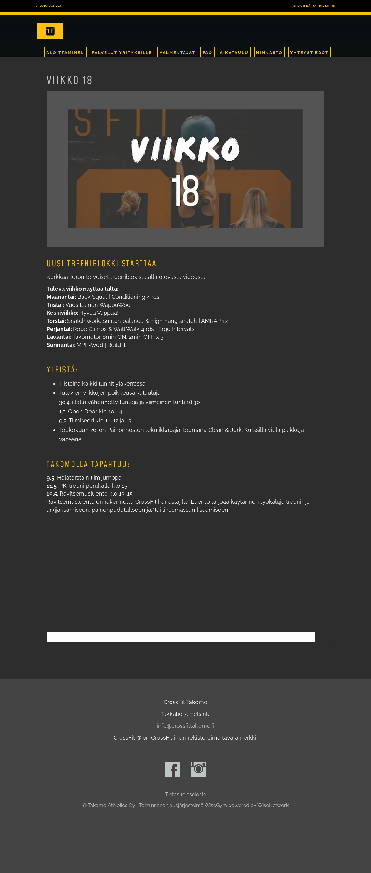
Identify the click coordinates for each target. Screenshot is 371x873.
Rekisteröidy (304, 6)
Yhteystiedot (309, 52)
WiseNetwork (273, 805)
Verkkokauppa (48, 6)
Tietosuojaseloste (185, 794)
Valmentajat (177, 52)
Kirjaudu (327, 6)
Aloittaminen (65, 52)
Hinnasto (269, 52)
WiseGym (216, 805)
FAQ (207, 52)
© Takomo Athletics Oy (108, 805)
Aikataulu (234, 52)
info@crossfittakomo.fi (185, 726)
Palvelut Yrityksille (122, 52)
